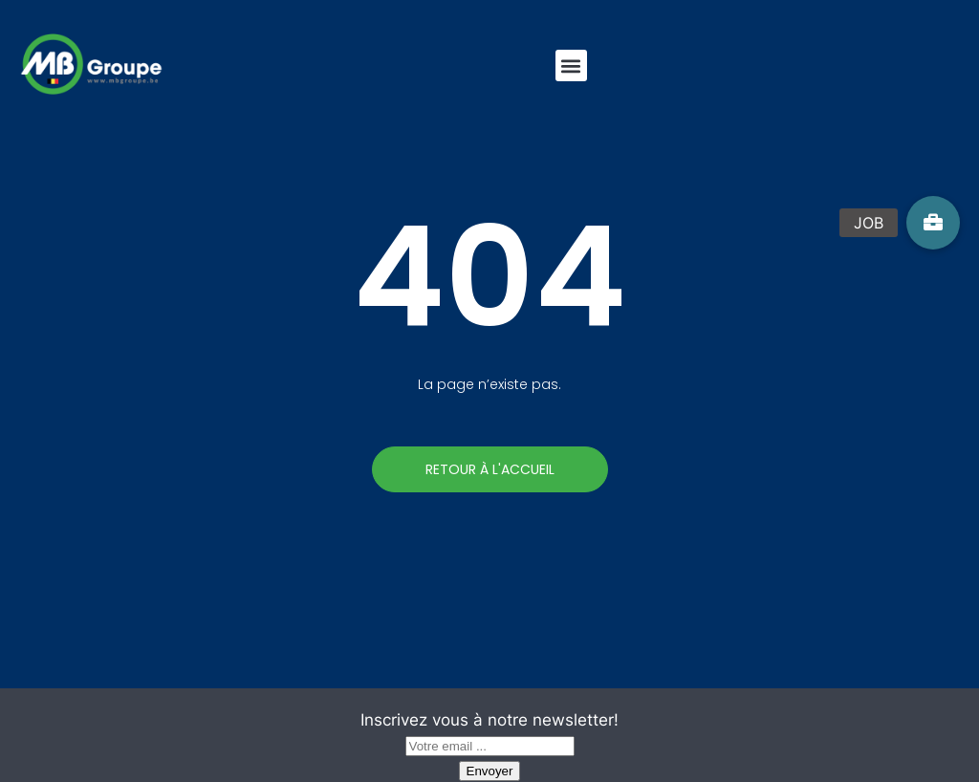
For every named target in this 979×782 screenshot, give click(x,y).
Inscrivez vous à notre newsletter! (489, 719)
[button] (571, 65)
